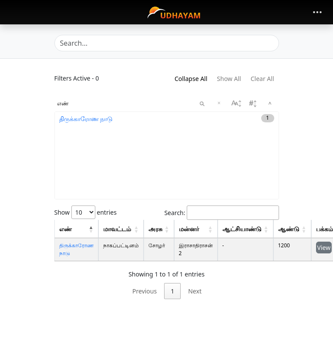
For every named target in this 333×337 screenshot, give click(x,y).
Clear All (262, 78)
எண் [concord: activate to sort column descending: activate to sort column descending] (65, 229)
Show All (229, 78)
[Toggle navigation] (317, 12)
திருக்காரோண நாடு (86, 119)
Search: (221, 213)
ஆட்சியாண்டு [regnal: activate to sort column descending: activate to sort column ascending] (242, 229)
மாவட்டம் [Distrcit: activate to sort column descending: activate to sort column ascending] (117, 229)
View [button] (324, 247)
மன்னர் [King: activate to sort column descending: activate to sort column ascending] (189, 229)
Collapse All (191, 78)
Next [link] (195, 291)
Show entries (85, 212)
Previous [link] (144, 291)
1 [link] (172, 291)
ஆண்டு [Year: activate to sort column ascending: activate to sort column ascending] (288, 229)
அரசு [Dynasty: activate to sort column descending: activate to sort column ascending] (155, 229)
